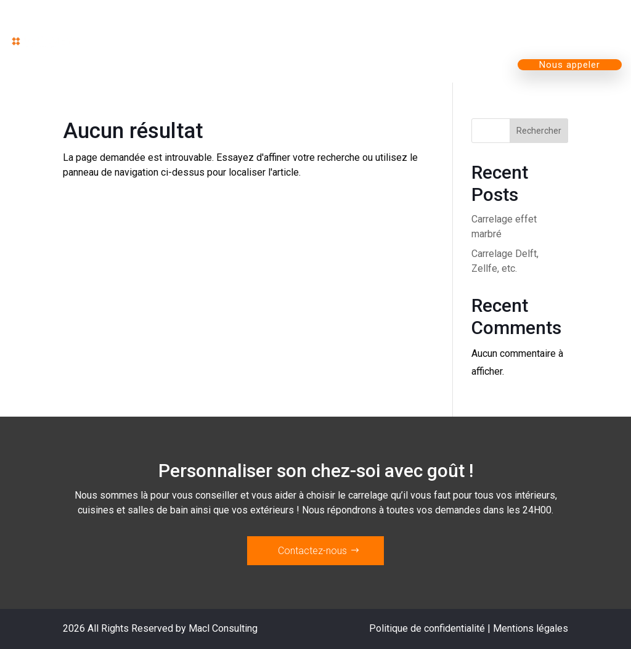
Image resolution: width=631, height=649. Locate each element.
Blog (538, 23)
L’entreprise (455, 23)
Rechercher (538, 131)
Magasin (359, 23)
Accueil (176, 23)
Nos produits (260, 23)
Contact (595, 23)
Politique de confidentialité (427, 628)
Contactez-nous (312, 551)
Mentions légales (530, 628)
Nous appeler (569, 64)
